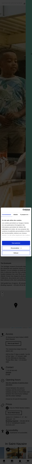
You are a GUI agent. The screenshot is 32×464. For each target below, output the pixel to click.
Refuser (16, 253)
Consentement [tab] (6, 214)
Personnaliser (16, 248)
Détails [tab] (15, 214)
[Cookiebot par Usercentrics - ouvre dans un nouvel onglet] (23, 210)
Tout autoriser (16, 243)
